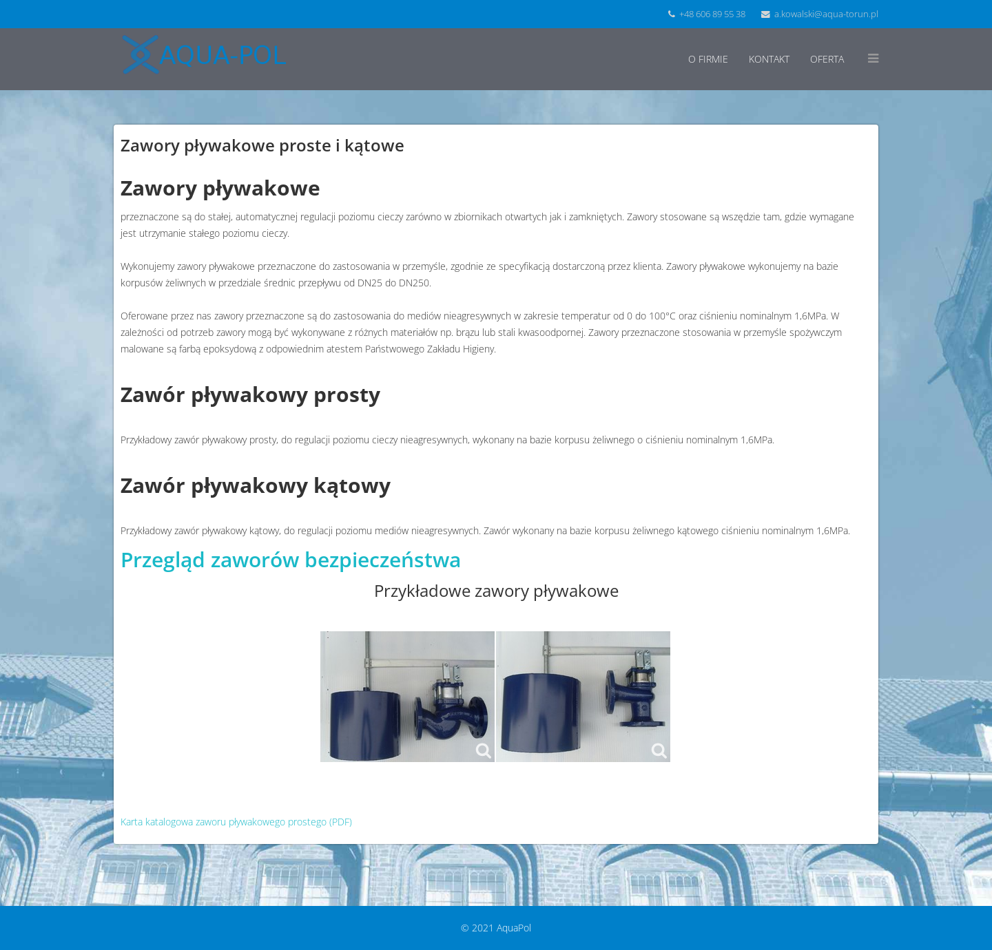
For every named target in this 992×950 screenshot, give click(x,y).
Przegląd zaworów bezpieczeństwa (291, 559)
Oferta (827, 58)
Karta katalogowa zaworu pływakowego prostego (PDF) (236, 821)
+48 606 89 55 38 (712, 14)
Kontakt (769, 58)
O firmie (708, 58)
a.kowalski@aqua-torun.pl (826, 14)
